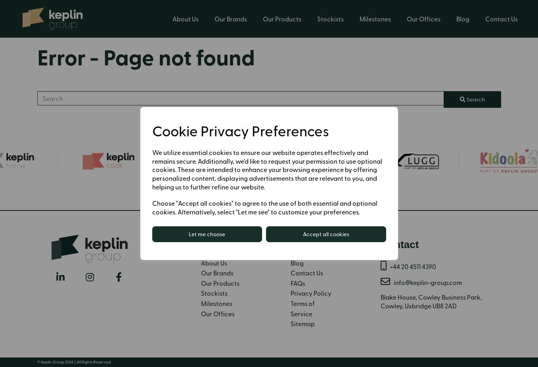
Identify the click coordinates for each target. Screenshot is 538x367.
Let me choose (207, 234)
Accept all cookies (326, 234)
